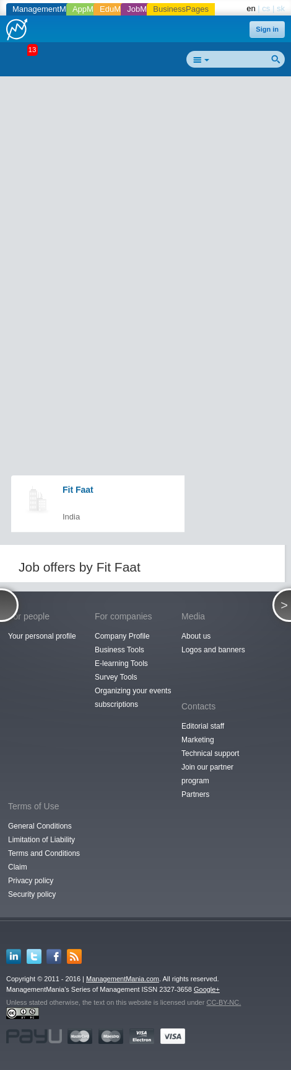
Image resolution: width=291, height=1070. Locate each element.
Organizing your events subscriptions (133, 697)
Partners (195, 794)
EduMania (118, 9)
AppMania (90, 9)
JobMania (144, 9)
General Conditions (40, 826)
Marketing (197, 739)
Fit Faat (78, 490)
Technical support (210, 753)
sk (281, 8)
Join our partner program (207, 774)
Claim (17, 867)
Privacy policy (30, 880)
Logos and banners (213, 649)
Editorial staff (202, 726)
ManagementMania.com (122, 978)
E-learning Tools (121, 663)
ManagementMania (46, 9)
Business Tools (119, 649)
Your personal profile (42, 636)
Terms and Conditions (44, 853)
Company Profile (122, 636)
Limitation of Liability (41, 839)
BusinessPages (181, 9)
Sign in (267, 29)
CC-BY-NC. (223, 1002)
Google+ (207, 989)
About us (196, 636)
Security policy (32, 894)
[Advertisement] (145, 230)
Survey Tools (116, 677)
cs (266, 8)
